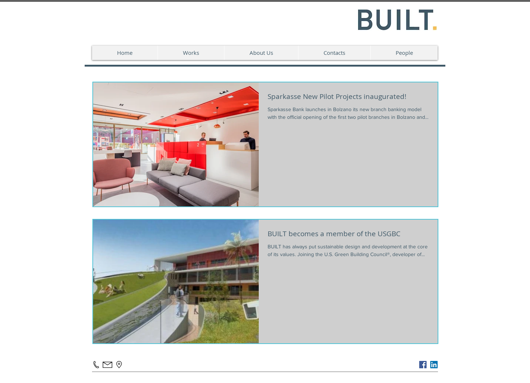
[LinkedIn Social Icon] (434, 364)
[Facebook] (423, 364)
